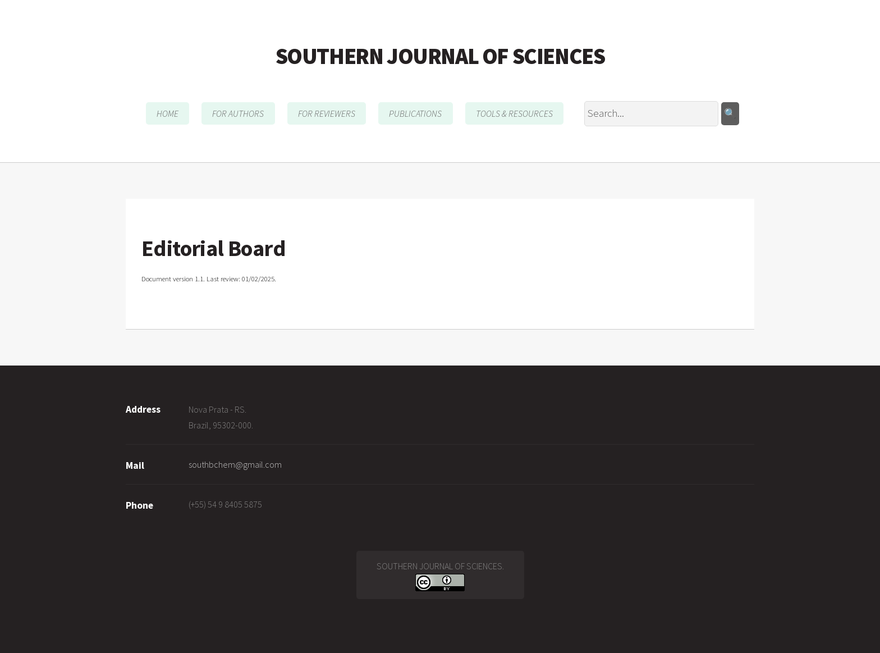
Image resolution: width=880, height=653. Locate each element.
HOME (167, 113)
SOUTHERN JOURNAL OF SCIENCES (440, 56)
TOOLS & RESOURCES (514, 113)
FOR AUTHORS (238, 113)
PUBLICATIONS (415, 113)
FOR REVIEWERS (326, 113)
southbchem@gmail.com (235, 464)
